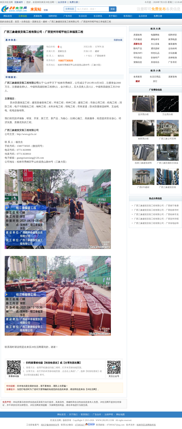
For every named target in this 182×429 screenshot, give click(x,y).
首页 (17, 21)
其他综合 (155, 62)
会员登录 (62, 2)
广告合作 (97, 414)
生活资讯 (98, 16)
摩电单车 (155, 39)
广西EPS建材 (143, 187)
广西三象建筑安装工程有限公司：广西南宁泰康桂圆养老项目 (155, 206)
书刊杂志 (137, 57)
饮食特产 (155, 57)
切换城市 (18, 2)
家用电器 (172, 39)
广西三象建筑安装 (167, 187)
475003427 (84, 425)
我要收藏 (118, 40)
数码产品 (137, 48)
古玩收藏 (172, 53)
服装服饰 (172, 44)
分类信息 (23, 16)
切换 (46, 10)
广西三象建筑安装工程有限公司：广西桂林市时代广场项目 (155, 210)
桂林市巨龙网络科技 (146, 425)
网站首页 (7, 16)
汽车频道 (137, 39)
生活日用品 (155, 77)
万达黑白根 (167, 114)
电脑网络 (155, 35)
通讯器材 (155, 48)
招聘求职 (53, 16)
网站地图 (120, 414)
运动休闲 (172, 48)
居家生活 (36, 21)
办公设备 (155, 44)
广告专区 (68, 16)
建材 (45, 21)
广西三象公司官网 (167, 139)
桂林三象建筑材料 (143, 163)
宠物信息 (137, 62)
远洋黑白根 (143, 114)
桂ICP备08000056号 (50, 425)
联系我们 (128, 16)
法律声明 (108, 414)
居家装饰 (172, 77)
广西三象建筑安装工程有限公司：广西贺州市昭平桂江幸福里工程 (155, 219)
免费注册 (73, 2)
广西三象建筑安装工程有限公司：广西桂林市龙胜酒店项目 (155, 215)
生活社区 (83, 16)
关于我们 (113, 16)
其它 (155, 81)
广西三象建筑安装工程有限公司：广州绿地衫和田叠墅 (155, 223)
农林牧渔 (172, 57)
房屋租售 (38, 16)
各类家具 (137, 77)
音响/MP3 (137, 53)
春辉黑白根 (143, 139)
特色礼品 (155, 53)
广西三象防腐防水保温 (167, 163)
